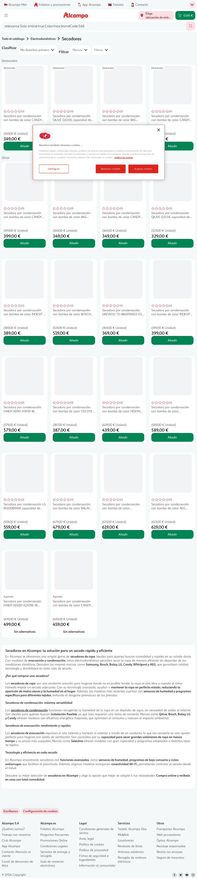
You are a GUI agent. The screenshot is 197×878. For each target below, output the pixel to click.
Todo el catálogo (13, 38)
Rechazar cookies (110, 168)
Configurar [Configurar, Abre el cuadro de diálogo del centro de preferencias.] (54, 168)
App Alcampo (11, 846)
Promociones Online (54, 840)
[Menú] (6, 15)
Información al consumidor (97, 865)
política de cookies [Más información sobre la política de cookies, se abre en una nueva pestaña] (123, 157)
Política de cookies (91, 844)
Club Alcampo (11, 840)
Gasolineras (126, 840)
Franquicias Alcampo (171, 829)
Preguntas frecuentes (54, 834)
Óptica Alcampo (167, 840)
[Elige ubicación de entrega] (156, 15)
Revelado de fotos (130, 846)
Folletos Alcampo (52, 829)
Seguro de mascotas (170, 857)
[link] (40, 811)
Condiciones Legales (54, 846)
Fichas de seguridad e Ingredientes (94, 858)
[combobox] (94, 26)
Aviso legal (86, 838)
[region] (98, 152)
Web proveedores (168, 834)
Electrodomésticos (43, 38)
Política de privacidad (93, 850)
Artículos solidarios (131, 852)
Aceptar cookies (143, 168)
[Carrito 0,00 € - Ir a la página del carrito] (185, 15)
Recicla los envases (169, 852)
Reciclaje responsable (171, 846)
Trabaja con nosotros (16, 834)
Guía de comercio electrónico (52, 863)
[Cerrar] (158, 130)
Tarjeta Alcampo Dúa (132, 829)
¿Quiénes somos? (13, 829)
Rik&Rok (123, 834)
